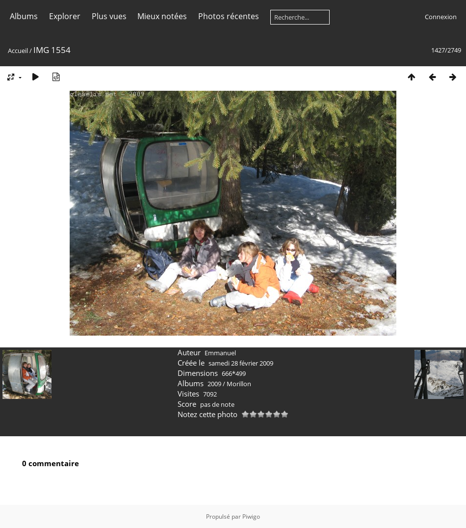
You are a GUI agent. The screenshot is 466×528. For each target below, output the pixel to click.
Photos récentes (228, 16)
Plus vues (109, 16)
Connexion (441, 16)
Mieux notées (162, 16)
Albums (24, 16)
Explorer (64, 16)
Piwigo (251, 516)
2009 (214, 383)
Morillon (239, 383)
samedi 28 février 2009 (240, 363)
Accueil (18, 50)
